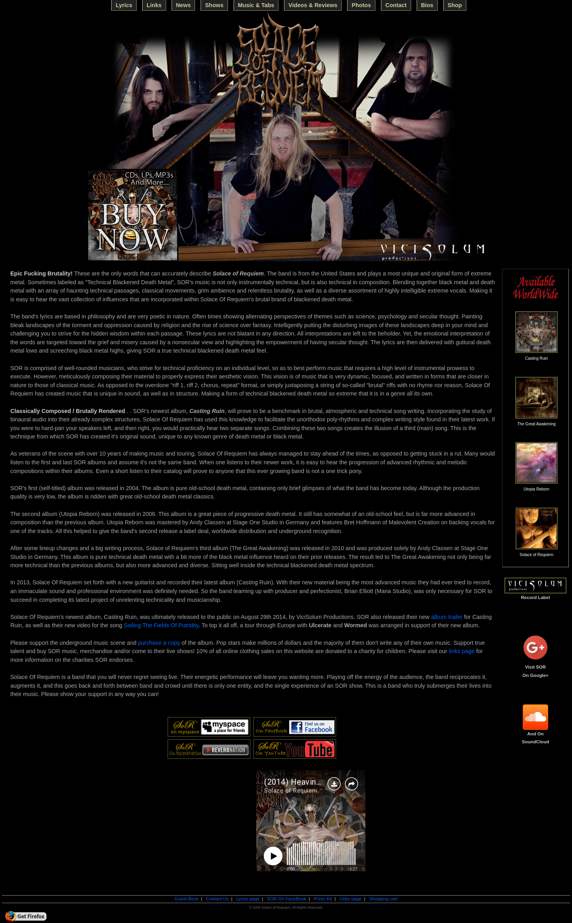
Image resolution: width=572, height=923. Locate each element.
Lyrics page (247, 898)
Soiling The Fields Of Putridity (161, 625)
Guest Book (186, 898)
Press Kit (323, 898)
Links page (351, 898)
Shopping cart (383, 898)
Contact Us (217, 898)
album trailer (446, 617)
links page (462, 651)
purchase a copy (159, 643)
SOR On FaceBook (286, 898)
